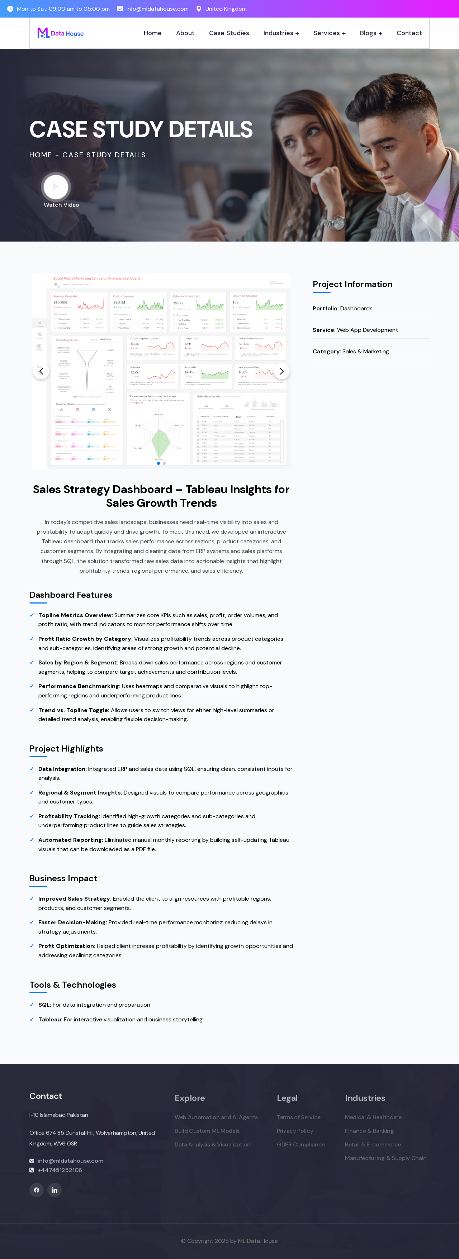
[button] (41, 371)
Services (326, 33)
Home (153, 33)
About (185, 33)
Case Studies (229, 33)
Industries (278, 33)
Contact (409, 33)
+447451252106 (60, 1175)
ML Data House (258, 1241)
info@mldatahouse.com (158, 9)
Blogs (368, 33)
